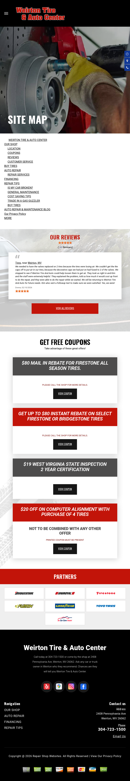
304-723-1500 (56, 656)
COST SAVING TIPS (19, 196)
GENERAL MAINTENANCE (23, 192)
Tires (18, 262)
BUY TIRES (10, 166)
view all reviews (65, 308)
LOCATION (14, 148)
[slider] (65, 242)
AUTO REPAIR (12, 170)
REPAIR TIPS (12, 183)
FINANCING (11, 179)
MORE (8, 218)
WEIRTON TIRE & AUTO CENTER (27, 140)
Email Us (119, 736)
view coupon (65, 393)
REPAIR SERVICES (18, 174)
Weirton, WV (34, 262)
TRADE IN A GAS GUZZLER (24, 200)
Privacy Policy (112, 756)
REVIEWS (13, 157)
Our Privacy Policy (15, 214)
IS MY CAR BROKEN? (20, 187)
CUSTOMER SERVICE (20, 161)
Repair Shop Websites (47, 756)
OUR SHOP (10, 144)
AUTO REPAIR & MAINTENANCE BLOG (27, 209)
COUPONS (14, 153)
